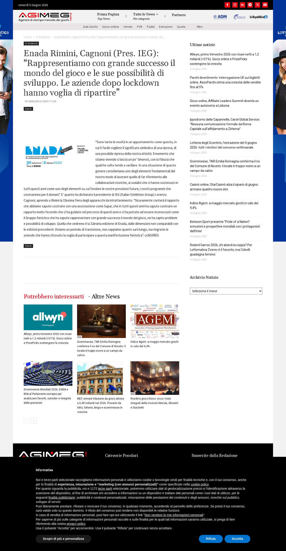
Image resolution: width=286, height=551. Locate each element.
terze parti (105, 488)
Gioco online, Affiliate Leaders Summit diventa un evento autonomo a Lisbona (224, 103)
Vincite (128, 27)
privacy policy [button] (76, 523)
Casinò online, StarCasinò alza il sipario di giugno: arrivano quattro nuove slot (224, 187)
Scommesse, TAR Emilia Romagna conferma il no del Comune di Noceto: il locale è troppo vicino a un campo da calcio (225, 166)
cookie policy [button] (199, 484)
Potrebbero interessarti (54, 296)
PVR (139, 27)
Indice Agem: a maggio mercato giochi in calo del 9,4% (224, 205)
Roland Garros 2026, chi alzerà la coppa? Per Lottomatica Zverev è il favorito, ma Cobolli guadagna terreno (221, 249)
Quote (181, 27)
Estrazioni (165, 27)
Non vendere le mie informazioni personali (174, 515)
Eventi (28, 108)
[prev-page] (26, 421)
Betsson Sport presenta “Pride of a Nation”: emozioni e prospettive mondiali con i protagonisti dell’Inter (225, 226)
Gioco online (110, 27)
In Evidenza (43, 37)
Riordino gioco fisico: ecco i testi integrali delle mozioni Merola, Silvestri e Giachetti (154, 403)
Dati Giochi (90, 27)
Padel (151, 27)
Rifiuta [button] (211, 538)
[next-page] (33, 421)
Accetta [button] (237, 538)
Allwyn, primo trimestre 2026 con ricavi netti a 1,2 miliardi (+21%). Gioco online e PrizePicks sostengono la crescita (48, 338)
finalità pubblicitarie (61, 497)
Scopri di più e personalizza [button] (63, 538)
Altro (200, 27)
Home (28, 37)
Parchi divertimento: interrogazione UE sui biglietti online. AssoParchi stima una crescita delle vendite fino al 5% (225, 82)
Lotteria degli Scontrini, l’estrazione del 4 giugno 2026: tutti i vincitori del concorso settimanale (223, 145)
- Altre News (104, 296)
